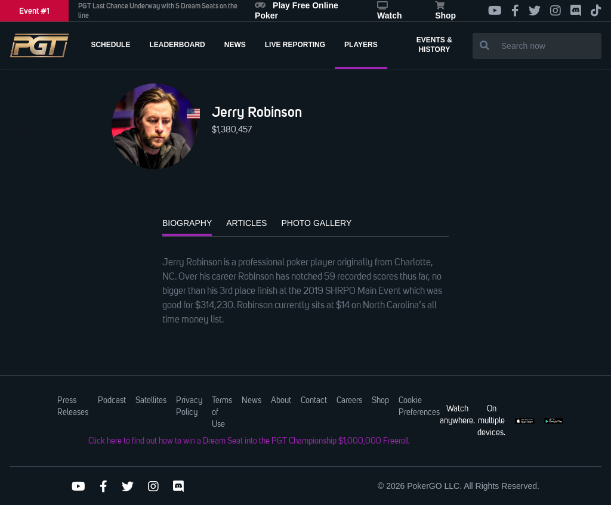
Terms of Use (222, 412)
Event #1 (34, 11)
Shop (445, 10)
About (281, 400)
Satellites (150, 400)
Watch (389, 10)
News (251, 400)
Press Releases (72, 406)
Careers (349, 400)
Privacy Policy (189, 406)
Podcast (112, 400)
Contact (314, 400)
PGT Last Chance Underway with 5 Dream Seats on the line (157, 11)
